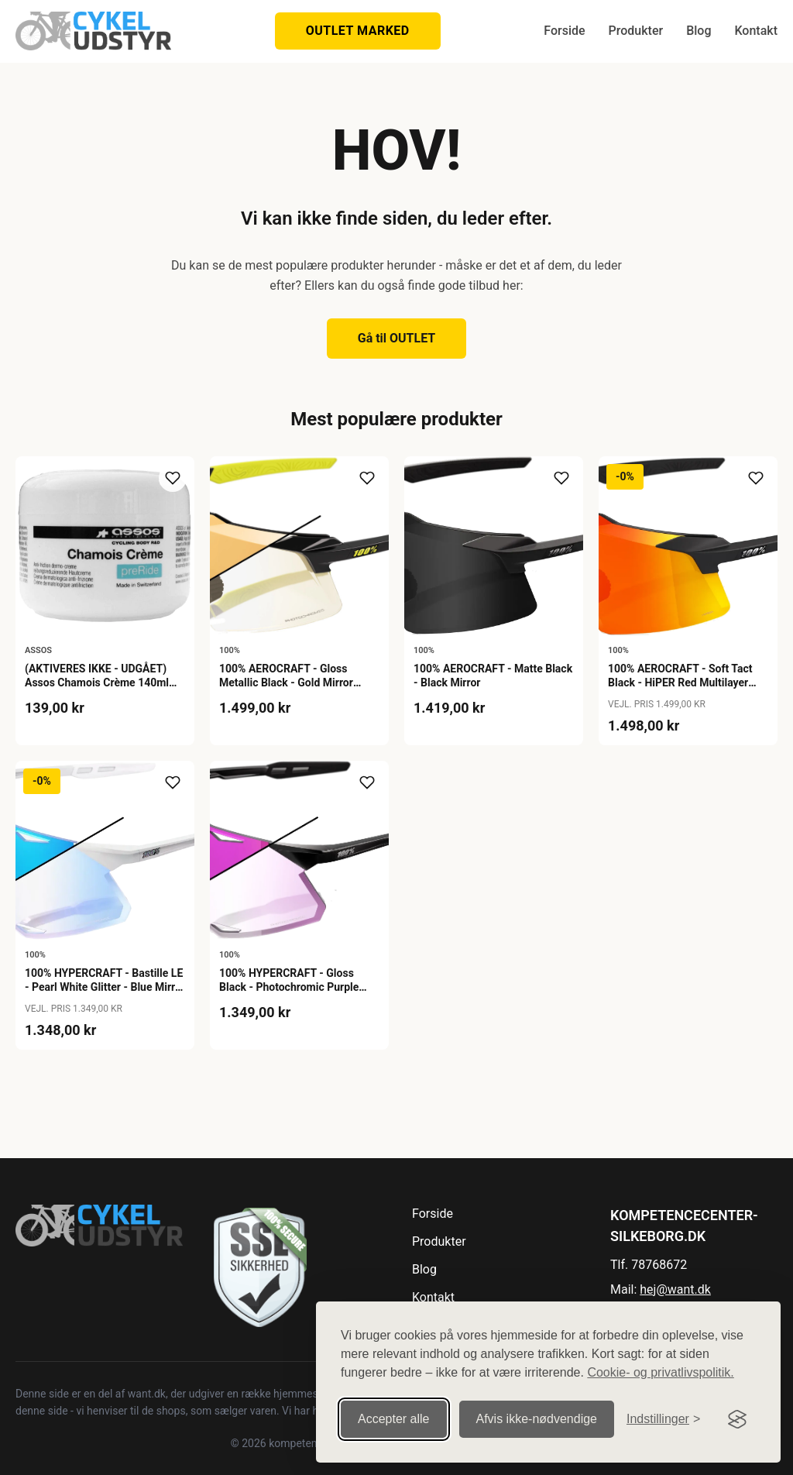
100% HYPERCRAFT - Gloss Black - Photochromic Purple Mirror (289, 987)
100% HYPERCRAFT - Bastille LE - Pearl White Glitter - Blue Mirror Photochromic (105, 987)
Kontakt (756, 30)
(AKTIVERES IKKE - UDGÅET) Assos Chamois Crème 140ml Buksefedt (97, 682)
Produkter (636, 30)
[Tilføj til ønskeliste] (173, 478)
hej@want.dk (675, 1289)
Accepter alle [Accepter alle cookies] (394, 1418)
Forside (564, 30)
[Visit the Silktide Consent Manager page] (737, 1419)
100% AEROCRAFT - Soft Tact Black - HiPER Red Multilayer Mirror (680, 682)
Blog (698, 30)
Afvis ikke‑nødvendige (537, 1418)
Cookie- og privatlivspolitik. (660, 1372)
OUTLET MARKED (358, 30)
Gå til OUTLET (397, 338)
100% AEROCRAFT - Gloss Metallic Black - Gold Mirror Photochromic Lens (286, 682)
